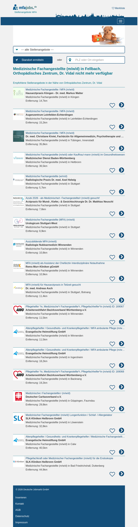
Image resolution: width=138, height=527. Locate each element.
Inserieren (20, 497)
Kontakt (19, 503)
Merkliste (118, 8)
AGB (18, 510)
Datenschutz (22, 516)
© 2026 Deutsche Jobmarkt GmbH (32, 489)
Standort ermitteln (33, 59)
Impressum (21, 522)
